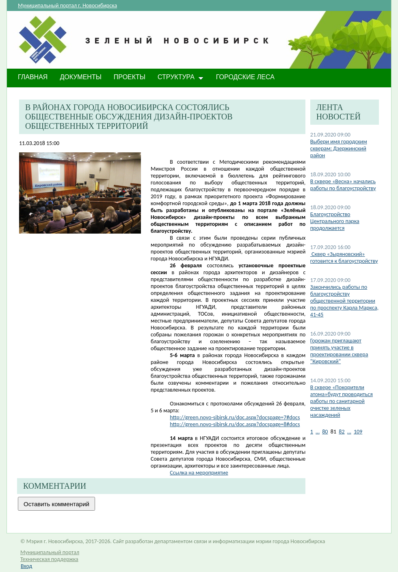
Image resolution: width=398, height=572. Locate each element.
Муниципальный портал (49, 552)
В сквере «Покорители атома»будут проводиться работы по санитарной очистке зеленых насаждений (341, 401)
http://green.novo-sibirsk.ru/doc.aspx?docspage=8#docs (235, 424)
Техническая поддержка (49, 559)
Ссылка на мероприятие (199, 472)
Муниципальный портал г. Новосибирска (67, 5)
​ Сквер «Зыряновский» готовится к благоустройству (344, 257)
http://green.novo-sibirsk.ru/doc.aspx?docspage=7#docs (235, 417)
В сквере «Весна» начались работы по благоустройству (343, 185)
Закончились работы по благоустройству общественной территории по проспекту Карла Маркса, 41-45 (344, 301)
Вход (26, 566)
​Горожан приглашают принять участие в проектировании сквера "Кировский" (339, 351)
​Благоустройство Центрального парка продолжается (334, 221)
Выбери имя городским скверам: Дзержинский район (338, 148)
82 (341, 431)
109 (358, 431)
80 (325, 431)
